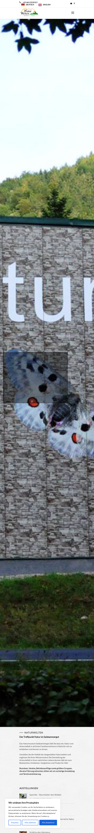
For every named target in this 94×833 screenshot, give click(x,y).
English (47, 5)
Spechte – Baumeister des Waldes (45, 795)
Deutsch (30, 5)
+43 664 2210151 (30, 2)
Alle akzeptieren (48, 822)
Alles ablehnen (30, 822)
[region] (32, 813)
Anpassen (14, 822)
